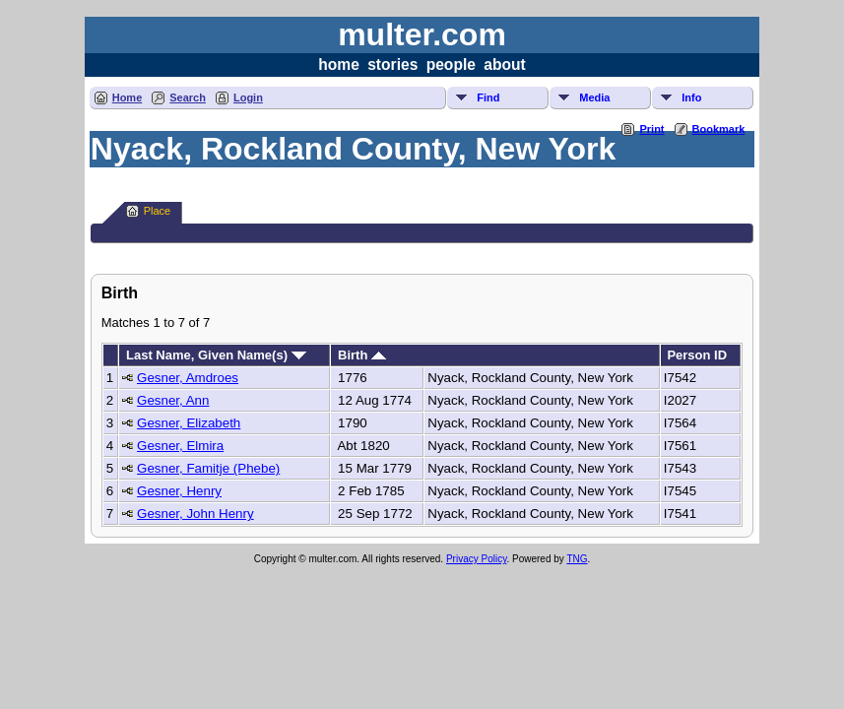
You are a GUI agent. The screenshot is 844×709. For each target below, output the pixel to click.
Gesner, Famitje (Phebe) (208, 468)
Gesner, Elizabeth (188, 423)
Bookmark (719, 129)
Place (148, 211)
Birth (362, 355)
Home (127, 97)
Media (594, 97)
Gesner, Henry (179, 490)
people (451, 64)
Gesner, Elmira (180, 445)
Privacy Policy (476, 558)
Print (651, 129)
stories (392, 64)
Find (488, 97)
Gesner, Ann (173, 400)
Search (187, 97)
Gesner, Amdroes (187, 377)
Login (248, 97)
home (338, 64)
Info (691, 97)
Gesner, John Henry (195, 513)
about (504, 64)
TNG (576, 558)
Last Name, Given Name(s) (216, 355)
